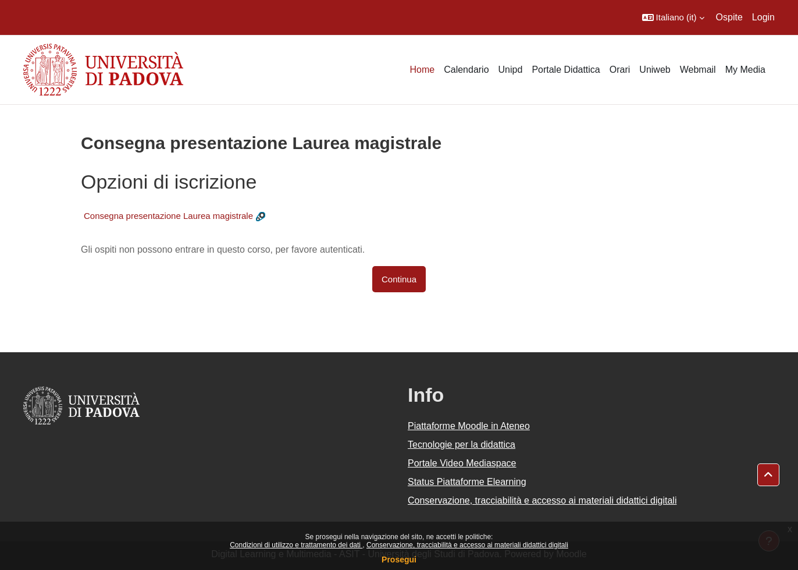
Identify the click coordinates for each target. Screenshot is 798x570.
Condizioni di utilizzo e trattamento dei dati (296, 545)
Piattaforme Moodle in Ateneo (469, 426)
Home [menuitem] (421, 70)
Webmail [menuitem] (698, 70)
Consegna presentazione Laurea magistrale (168, 216)
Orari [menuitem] (620, 70)
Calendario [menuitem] (466, 70)
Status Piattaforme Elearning (467, 482)
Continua (399, 279)
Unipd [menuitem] (510, 70)
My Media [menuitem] (745, 70)
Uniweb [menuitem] (654, 70)
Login (763, 17)
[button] (673, 17)
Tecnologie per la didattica (461, 444)
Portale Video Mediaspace (462, 463)
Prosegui (399, 559)
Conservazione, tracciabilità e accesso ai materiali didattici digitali (467, 545)
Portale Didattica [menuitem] (566, 70)
